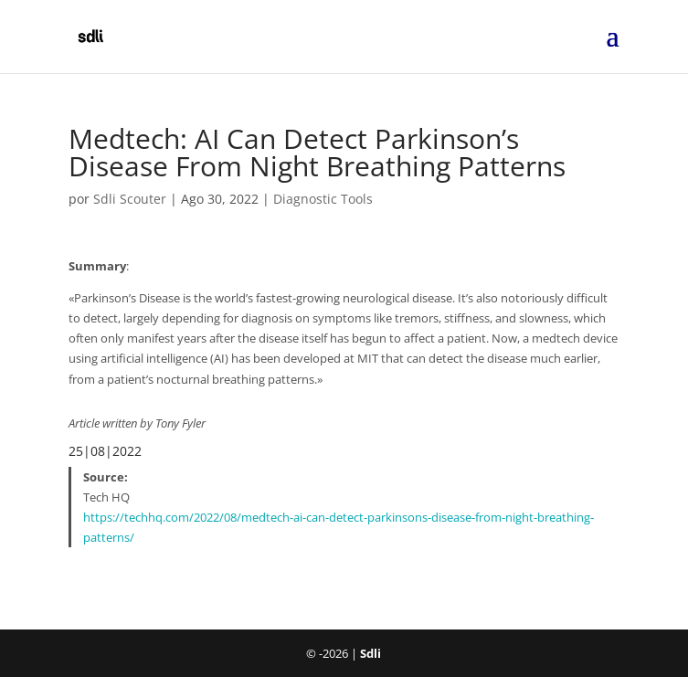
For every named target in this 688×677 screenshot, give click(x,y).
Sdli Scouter (129, 198)
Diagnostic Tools (323, 198)
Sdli (370, 653)
